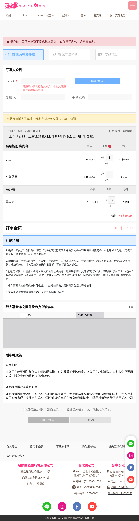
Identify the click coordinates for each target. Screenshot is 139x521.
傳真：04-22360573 (120, 487)
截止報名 (48, 420)
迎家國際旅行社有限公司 (36, 465)
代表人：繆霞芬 (36, 483)
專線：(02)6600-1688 (87, 481)
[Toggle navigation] (132, 5)
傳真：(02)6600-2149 (86, 487)
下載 (129, 307)
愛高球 (97, 15)
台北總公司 (86, 465)
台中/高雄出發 (118, 15)
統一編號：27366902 (86, 493)
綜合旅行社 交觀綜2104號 (35, 471)
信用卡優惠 (36, 446)
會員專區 (11, 446)
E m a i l (10, 81)
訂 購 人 (11, 97)
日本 (26, 15)
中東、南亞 (46, 15)
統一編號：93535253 (120, 493)
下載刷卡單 (63, 446)
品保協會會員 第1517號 (35, 477)
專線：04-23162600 (121, 481)
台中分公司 (120, 465)
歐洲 (10, 15)
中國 (82, 15)
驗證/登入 (97, 80)
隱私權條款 (89, 446)
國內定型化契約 (118, 446)
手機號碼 (78, 97)
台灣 (66, 15)
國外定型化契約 (15, 455)
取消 (91, 420)
